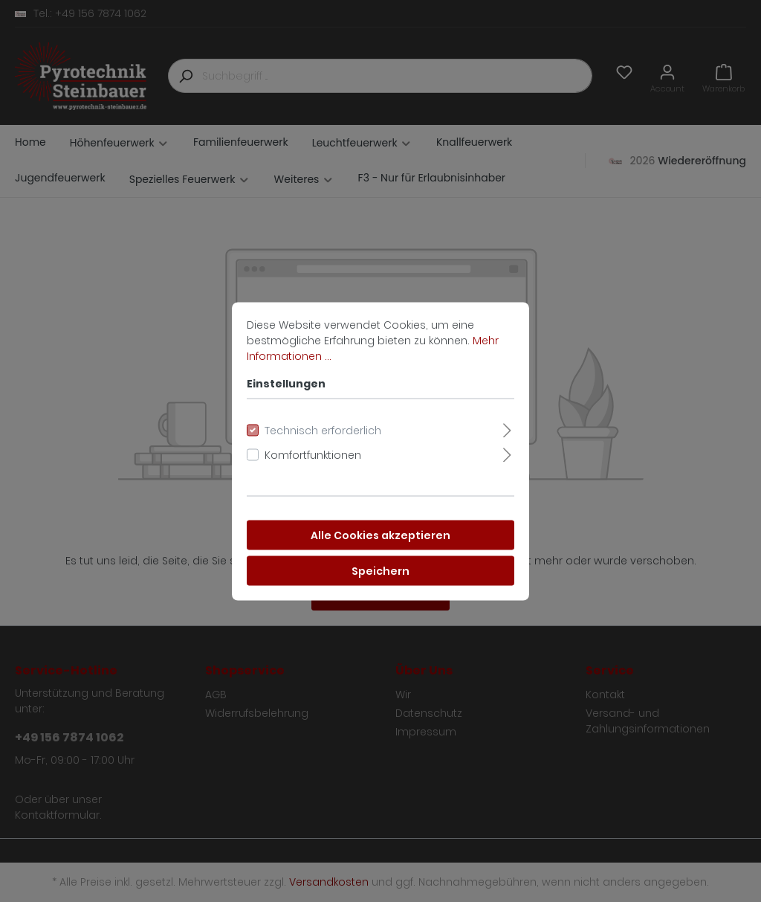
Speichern (380, 570)
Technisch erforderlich (323, 429)
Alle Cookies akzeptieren (380, 534)
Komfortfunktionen (313, 454)
